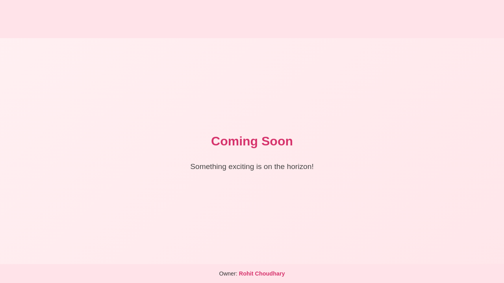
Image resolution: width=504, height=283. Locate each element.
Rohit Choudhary (262, 273)
